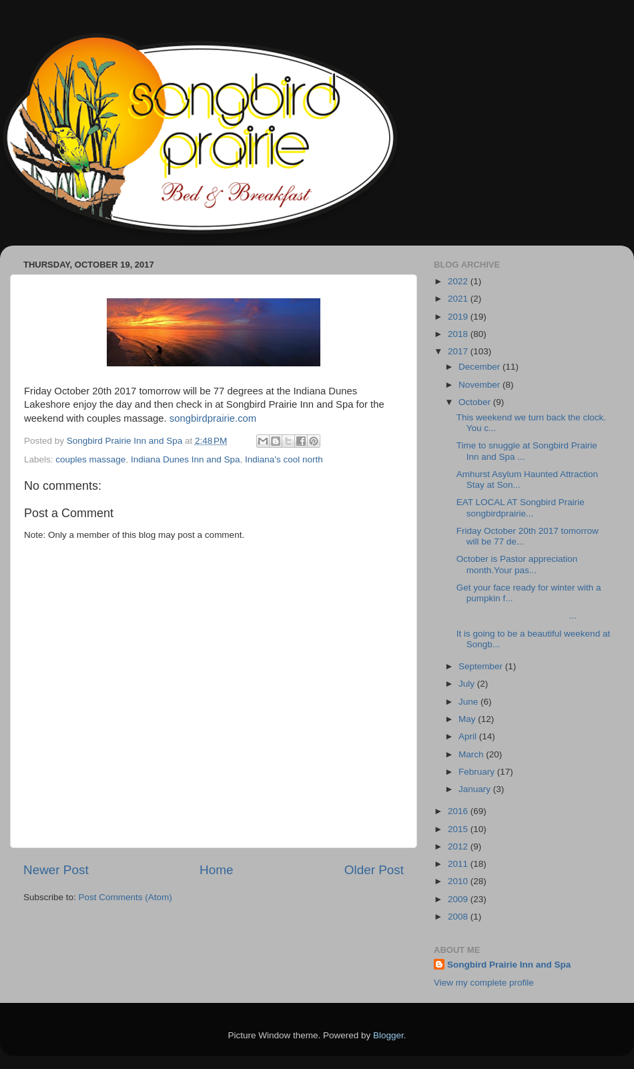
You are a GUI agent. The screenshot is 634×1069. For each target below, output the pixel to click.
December (480, 367)
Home (216, 870)
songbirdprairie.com (213, 418)
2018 (459, 334)
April (468, 736)
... (516, 616)
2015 (459, 829)
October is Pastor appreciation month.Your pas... (517, 564)
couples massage (90, 459)
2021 (459, 299)
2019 (459, 317)
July (467, 684)
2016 (459, 811)
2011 (459, 864)
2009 (459, 899)
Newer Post (56, 870)
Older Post (374, 870)
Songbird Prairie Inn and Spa (509, 965)
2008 (459, 917)
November (480, 385)
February (477, 772)
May (468, 719)
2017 (459, 351)
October (475, 402)
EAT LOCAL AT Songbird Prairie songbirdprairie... (521, 507)
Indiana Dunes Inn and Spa (185, 459)
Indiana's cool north (284, 459)
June (469, 702)
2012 (459, 846)
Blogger (388, 1035)
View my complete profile (484, 983)
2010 (459, 881)
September (481, 666)
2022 (459, 281)
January (475, 789)
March (472, 754)
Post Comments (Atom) (125, 897)
